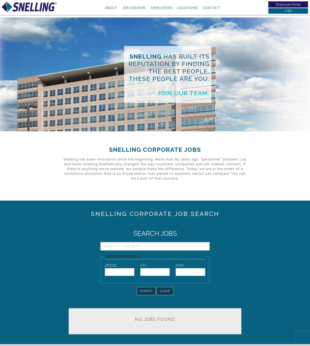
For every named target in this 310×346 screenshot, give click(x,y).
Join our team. (183, 93)
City (143, 265)
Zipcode (111, 265)
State (180, 265)
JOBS (288, 11)
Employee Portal (288, 4)
